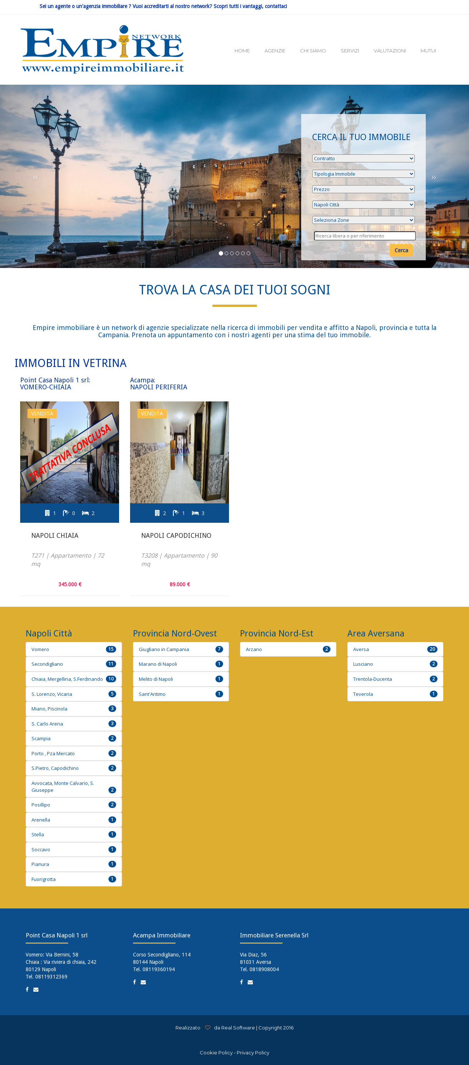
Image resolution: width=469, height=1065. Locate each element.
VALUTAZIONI (390, 51)
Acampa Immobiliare (162, 935)
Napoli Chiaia (54, 535)
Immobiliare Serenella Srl (274, 935)
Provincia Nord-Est (276, 633)
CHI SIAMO (313, 51)
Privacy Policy (253, 1052)
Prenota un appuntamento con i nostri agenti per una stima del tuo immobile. (250, 335)
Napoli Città (49, 633)
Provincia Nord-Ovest (175, 633)
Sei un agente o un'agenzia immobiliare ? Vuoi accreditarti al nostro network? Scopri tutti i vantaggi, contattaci (163, 6)
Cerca (401, 250)
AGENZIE (275, 51)
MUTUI (428, 51)
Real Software (238, 1028)
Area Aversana (376, 633)
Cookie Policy (216, 1052)
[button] (35, 176)
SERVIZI (350, 51)
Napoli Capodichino (176, 535)
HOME (242, 51)
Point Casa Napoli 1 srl (57, 935)
